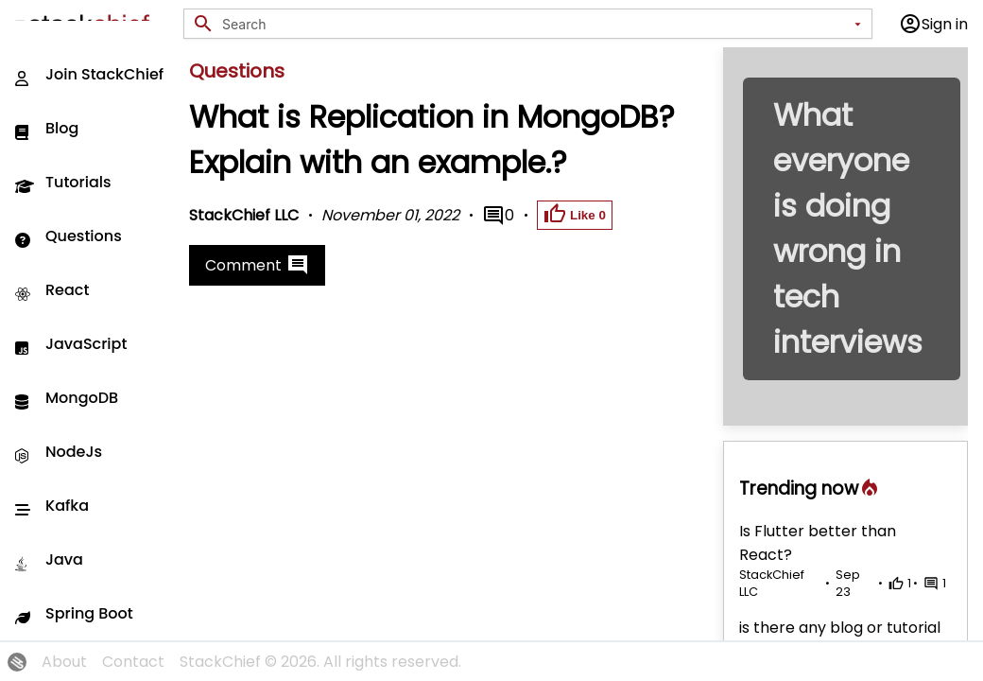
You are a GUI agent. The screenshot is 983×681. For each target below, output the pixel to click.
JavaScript (71, 344)
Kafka (52, 505)
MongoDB (66, 398)
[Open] (857, 23)
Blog (46, 128)
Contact (133, 661)
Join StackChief (89, 74)
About (64, 661)
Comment (257, 264)
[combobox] (533, 24)
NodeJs (58, 452)
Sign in (933, 23)
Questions (68, 236)
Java (49, 559)
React (52, 290)
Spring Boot (74, 613)
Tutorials (63, 182)
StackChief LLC (244, 215)
